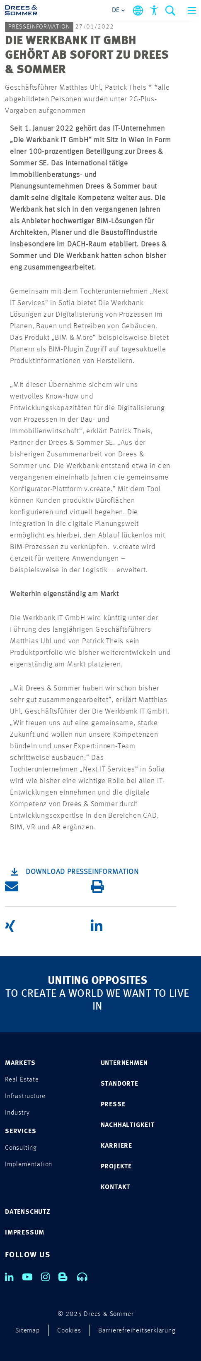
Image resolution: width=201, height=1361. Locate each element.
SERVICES (20, 1131)
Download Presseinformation (82, 872)
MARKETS (20, 1063)
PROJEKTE (116, 1166)
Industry (17, 1113)
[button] (48, 886)
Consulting (21, 1148)
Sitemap (27, 1331)
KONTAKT (116, 1187)
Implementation (28, 1164)
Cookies (69, 1331)
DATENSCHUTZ (28, 1212)
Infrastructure (25, 1096)
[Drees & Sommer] (21, 10)
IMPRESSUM (24, 1233)
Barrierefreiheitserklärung (137, 1331)
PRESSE (113, 1104)
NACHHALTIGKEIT (128, 1125)
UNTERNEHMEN (124, 1063)
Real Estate (22, 1080)
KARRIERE (116, 1146)
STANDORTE (119, 1084)
